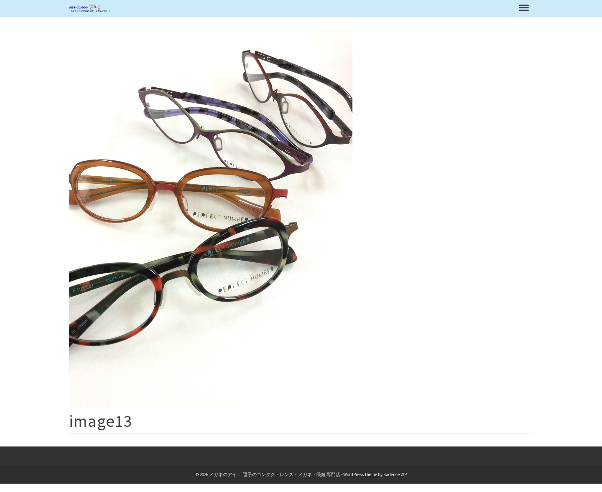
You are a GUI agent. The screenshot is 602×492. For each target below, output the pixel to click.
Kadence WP (395, 474)
